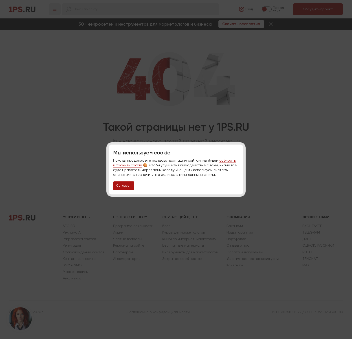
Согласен (123, 185)
